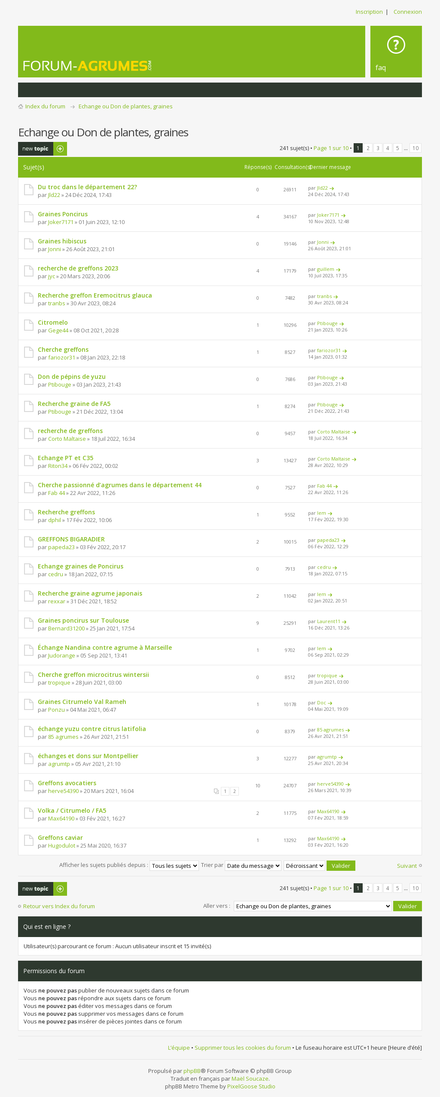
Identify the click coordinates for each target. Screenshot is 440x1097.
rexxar (56, 601)
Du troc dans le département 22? (87, 187)
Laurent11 (328, 621)
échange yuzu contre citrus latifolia (92, 729)
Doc (321, 702)
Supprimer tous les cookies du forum (243, 1047)
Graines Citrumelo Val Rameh (82, 702)
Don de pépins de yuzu (72, 376)
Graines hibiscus (62, 241)
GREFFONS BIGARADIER (71, 539)
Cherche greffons (63, 349)
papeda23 (61, 547)
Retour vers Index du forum (59, 906)
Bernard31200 (66, 628)
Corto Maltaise (67, 438)
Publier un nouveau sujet (42, 149)
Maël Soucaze (250, 1078)
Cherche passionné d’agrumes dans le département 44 (120, 485)
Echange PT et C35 (65, 458)
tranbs (56, 303)
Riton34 (57, 466)
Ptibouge (327, 323)
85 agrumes (63, 737)
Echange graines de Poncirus (80, 566)
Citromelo (53, 322)
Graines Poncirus (63, 214)
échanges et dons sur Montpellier (88, 756)
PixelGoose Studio (251, 1086)
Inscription (369, 11)
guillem (325, 269)
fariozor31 (61, 357)
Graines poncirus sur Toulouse (83, 620)
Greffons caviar (60, 837)
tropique (59, 682)
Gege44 (58, 330)
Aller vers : (216, 905)
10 (415, 147)
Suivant (407, 866)
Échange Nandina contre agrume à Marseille (105, 647)
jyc (51, 276)
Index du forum (45, 106)
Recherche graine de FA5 (74, 403)
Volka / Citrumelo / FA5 (72, 810)
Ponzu (56, 709)
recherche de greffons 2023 (78, 268)
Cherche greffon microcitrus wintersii (93, 674)
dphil (54, 520)
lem (321, 513)
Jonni (54, 249)
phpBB (192, 1070)
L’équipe (179, 1047)
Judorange (61, 655)
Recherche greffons (66, 512)
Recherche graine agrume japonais (90, 593)
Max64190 (61, 818)
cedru (55, 574)
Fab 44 (56, 493)
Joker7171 (60, 222)
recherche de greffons (70, 431)
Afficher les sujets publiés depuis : (129, 865)
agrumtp (59, 764)
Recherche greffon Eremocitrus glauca (95, 295)
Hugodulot (61, 845)
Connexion (408, 11)
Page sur (331, 148)
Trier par (241, 865)
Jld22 (54, 195)
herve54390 (63, 791)
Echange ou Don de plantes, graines (126, 106)
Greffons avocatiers (67, 783)
